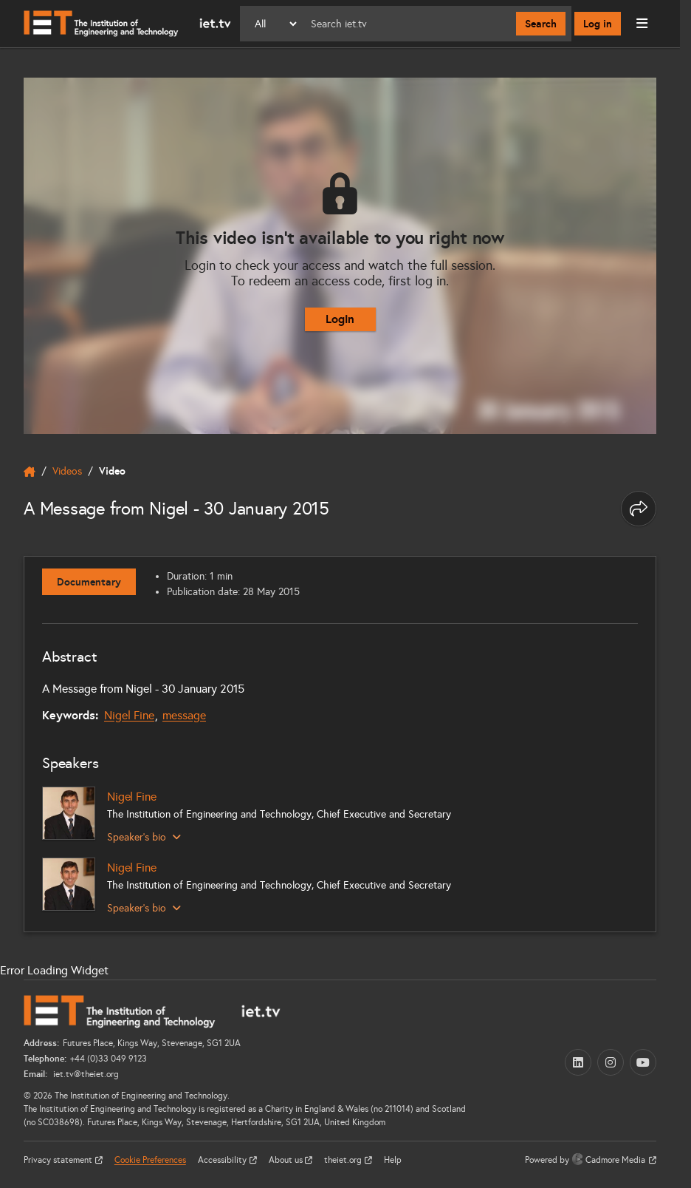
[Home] (127, 23)
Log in (597, 23)
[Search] (407, 23)
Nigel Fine (129, 715)
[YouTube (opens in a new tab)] (643, 1062)
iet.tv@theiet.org (85, 1074)
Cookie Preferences (150, 1160)
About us (287, 1160)
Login (340, 319)
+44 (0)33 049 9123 (108, 1058)
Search (541, 23)
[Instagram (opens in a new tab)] (610, 1062)
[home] (29, 471)
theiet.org (344, 1160)
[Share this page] (638, 508)
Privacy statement (59, 1160)
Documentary (89, 581)
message (184, 715)
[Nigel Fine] (68, 813)
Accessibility (223, 1160)
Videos (67, 471)
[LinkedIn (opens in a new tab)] (578, 1062)
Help (393, 1160)
